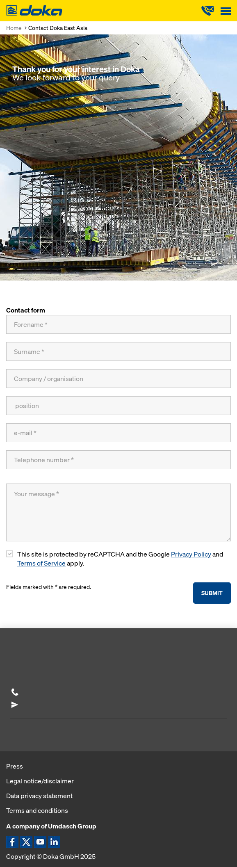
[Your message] (118, 512)
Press (14, 766)
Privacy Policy (191, 554)
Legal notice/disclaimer (40, 780)
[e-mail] (118, 432)
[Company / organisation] (118, 378)
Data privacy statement (39, 795)
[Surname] (118, 351)
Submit (212, 593)
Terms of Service (41, 563)
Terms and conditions (37, 810)
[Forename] (118, 324)
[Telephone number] (118, 459)
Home (14, 28)
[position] (118, 405)
